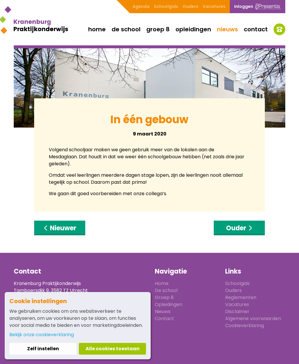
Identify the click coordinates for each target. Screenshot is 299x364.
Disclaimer (237, 311)
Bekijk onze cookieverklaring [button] (41, 334)
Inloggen (257, 7)
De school (126, 29)
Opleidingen (193, 29)
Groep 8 (158, 29)
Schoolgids (166, 6)
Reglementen (240, 297)
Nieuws (227, 29)
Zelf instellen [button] (43, 348)
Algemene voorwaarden (253, 318)
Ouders (190, 6)
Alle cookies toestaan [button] (113, 348)
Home (97, 29)
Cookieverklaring (244, 325)
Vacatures (214, 6)
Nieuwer (59, 228)
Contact (256, 29)
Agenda (141, 6)
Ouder (239, 228)
